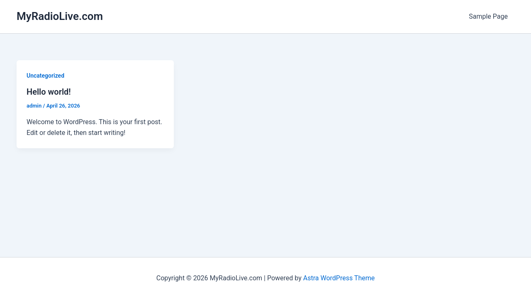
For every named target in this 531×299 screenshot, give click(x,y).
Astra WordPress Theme (339, 278)
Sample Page (488, 16)
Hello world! (49, 92)
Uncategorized (45, 75)
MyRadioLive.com (60, 16)
